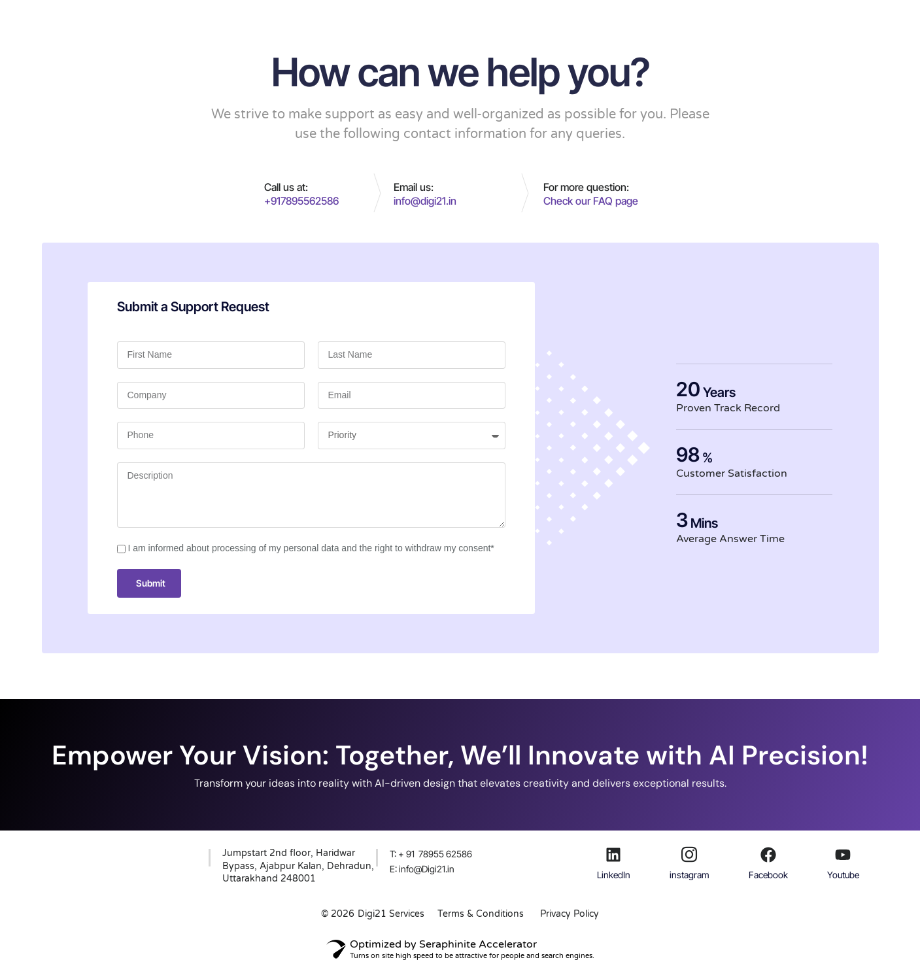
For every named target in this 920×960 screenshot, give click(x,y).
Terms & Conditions (480, 913)
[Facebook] (768, 855)
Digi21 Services (391, 913)
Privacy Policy (569, 913)
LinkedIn (613, 874)
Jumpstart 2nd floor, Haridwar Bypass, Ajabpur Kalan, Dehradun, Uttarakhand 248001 (298, 866)
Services (373, 22)
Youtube (843, 874)
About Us (435, 22)
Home (319, 22)
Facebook (768, 874)
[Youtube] (843, 855)
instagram (689, 874)
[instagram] (689, 855)
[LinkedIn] (613, 855)
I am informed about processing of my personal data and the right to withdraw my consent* (311, 548)
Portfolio (497, 22)
